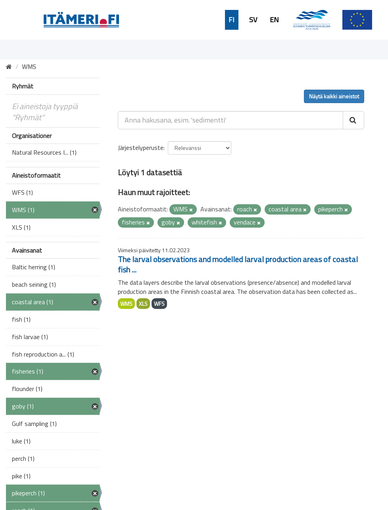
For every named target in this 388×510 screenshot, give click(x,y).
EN (274, 20)
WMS (126, 303)
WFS (159, 303)
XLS (143, 303)
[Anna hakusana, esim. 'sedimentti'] (230, 120)
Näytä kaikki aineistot (334, 96)
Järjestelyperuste (140, 147)
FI (231, 20)
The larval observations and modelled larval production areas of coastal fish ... (238, 264)
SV (253, 20)
